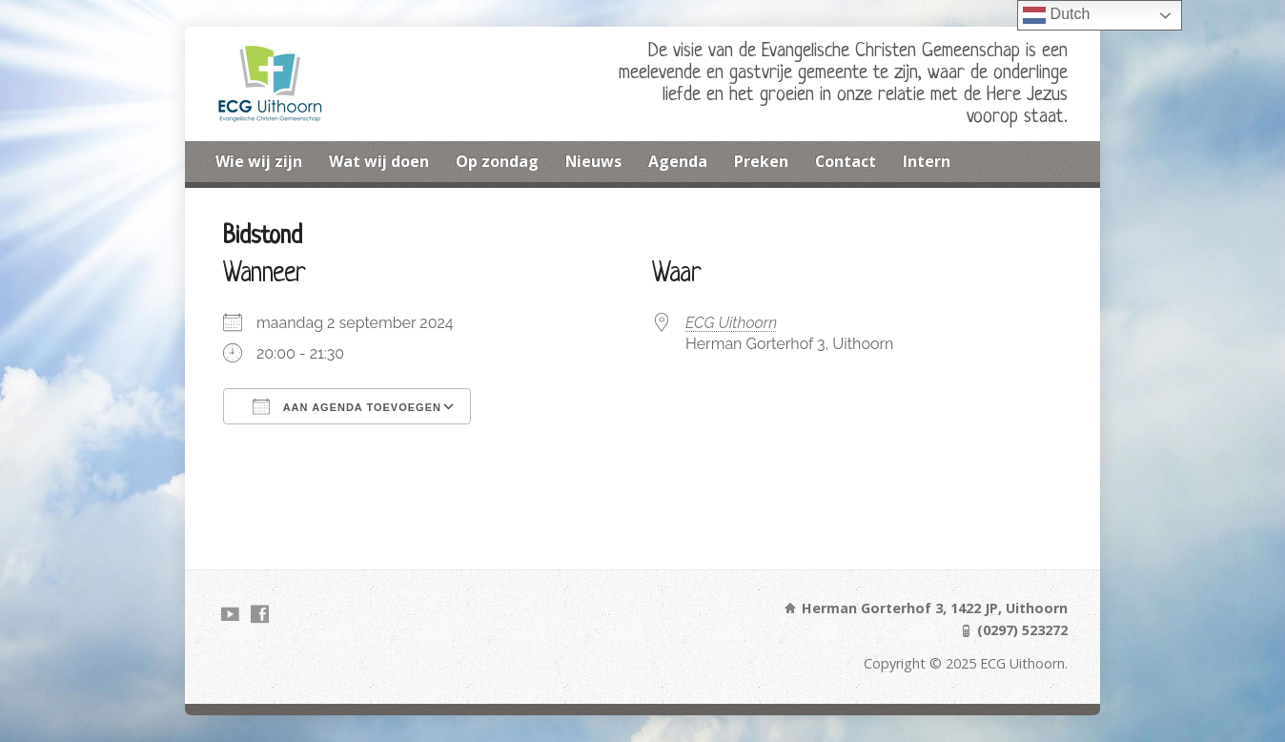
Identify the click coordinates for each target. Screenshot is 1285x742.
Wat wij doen (379, 161)
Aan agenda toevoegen (347, 406)
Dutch (1056, 15)
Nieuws (593, 161)
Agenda (677, 161)
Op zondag (497, 161)
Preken (761, 161)
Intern (926, 161)
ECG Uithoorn (731, 323)
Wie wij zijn (258, 161)
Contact (845, 161)
